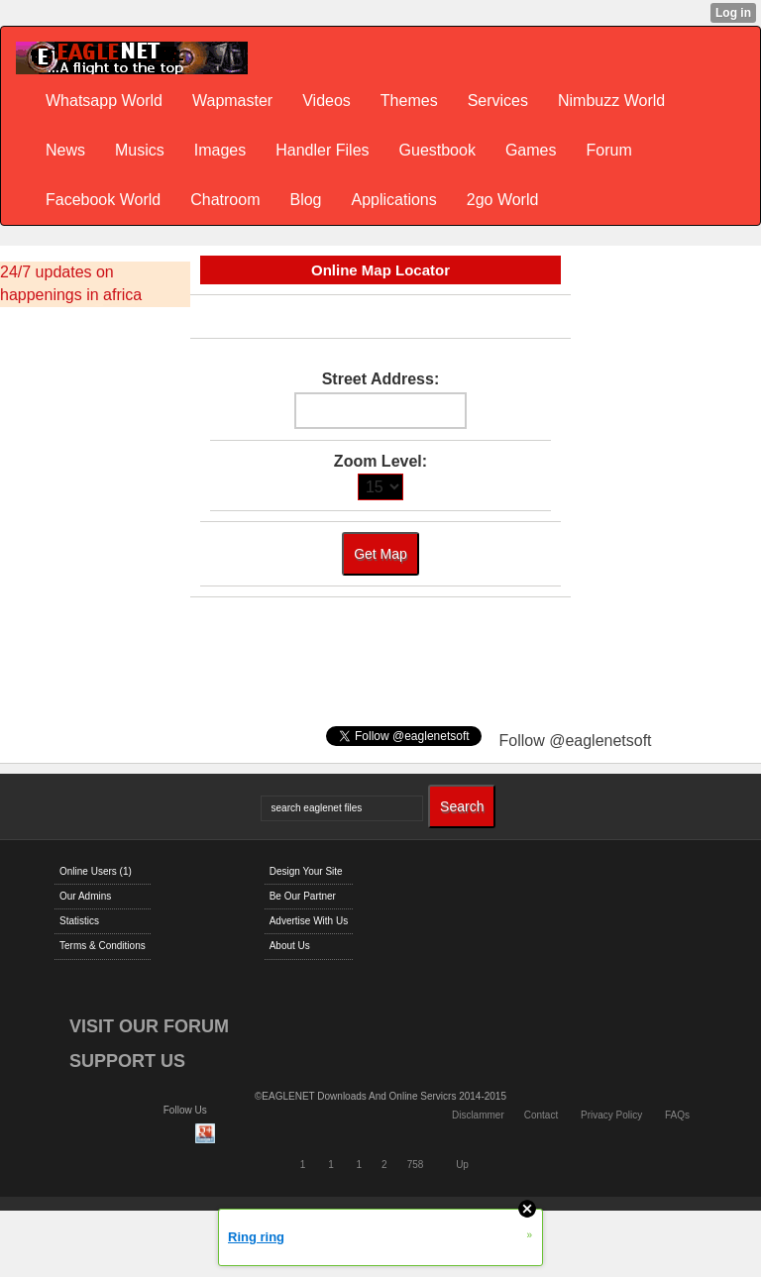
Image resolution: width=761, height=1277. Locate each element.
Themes (409, 100)
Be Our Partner (303, 896)
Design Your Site (306, 871)
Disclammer (478, 1115)
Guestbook (437, 150)
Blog (305, 199)
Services (498, 100)
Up (462, 1164)
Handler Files (322, 150)
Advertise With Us (309, 920)
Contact (541, 1115)
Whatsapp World (104, 100)
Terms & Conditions (102, 945)
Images (220, 150)
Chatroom (225, 199)
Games (531, 150)
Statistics (79, 920)
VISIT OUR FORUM (149, 1026)
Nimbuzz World (611, 100)
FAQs (677, 1115)
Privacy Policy (611, 1115)
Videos (326, 100)
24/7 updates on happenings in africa (71, 283)
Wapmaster (232, 100)
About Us (290, 945)
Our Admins (85, 896)
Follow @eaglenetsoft (574, 740)
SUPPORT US (127, 1061)
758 (415, 1164)
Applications (393, 199)
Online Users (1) (95, 871)
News (65, 150)
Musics (139, 150)
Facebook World (103, 199)
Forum (609, 150)
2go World (503, 199)
